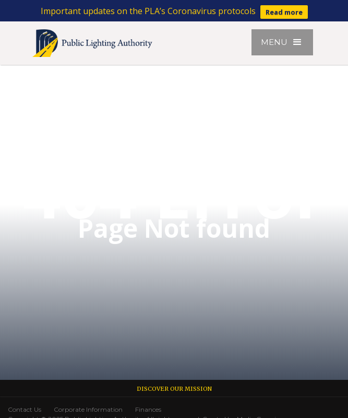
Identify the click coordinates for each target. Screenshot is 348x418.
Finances (148, 409)
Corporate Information (88, 409)
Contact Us (24, 409)
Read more (284, 12)
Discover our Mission (174, 388)
